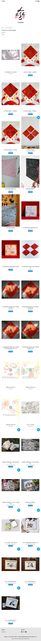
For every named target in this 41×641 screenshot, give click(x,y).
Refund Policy (26, 638)
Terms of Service (15, 638)
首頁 (2, 27)
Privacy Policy (21, 638)
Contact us (3, 631)
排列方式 (3, 32)
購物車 (37, 1)
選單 (3, 1)
